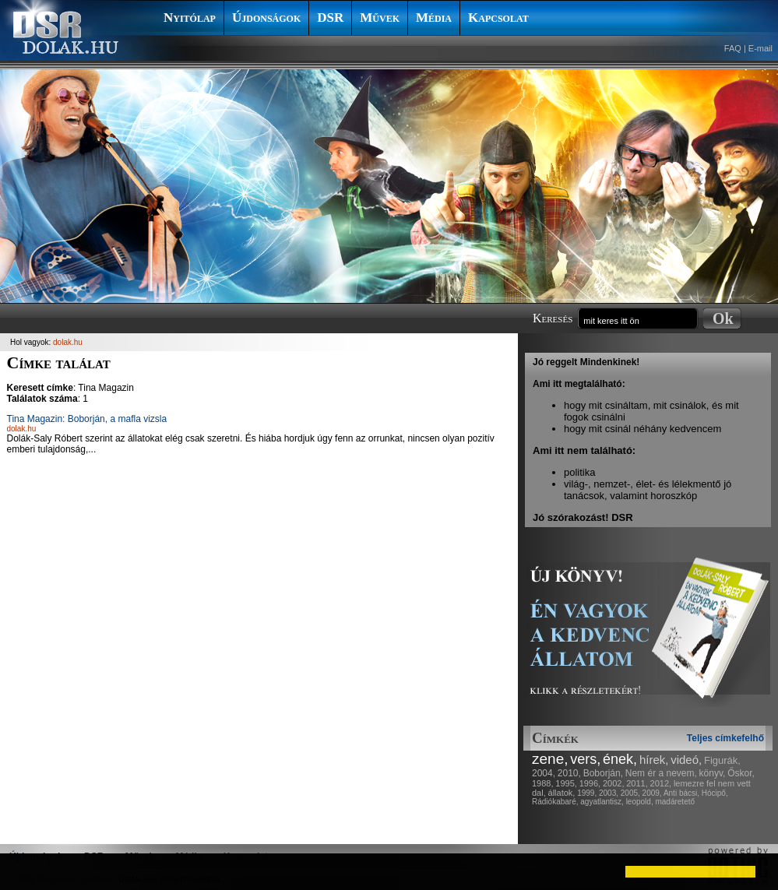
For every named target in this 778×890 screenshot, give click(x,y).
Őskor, (741, 773)
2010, (569, 773)
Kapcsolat (498, 17)
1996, (590, 783)
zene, (550, 759)
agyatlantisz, (602, 801)
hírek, (654, 759)
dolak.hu (68, 342)
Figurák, (722, 760)
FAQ (732, 48)
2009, (652, 793)
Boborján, (603, 773)
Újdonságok (266, 17)
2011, (637, 783)
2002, (614, 783)
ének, (620, 759)
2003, (608, 793)
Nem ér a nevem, (661, 773)
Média (434, 17)
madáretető (675, 801)
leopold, (639, 801)
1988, (543, 783)
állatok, (562, 792)
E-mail (760, 48)
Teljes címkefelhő (725, 738)
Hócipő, (715, 793)
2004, (543, 773)
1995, (566, 783)
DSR (330, 17)
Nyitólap (190, 17)
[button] (25, 871)
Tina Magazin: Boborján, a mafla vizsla (87, 418)
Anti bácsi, (681, 793)
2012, (661, 783)
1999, (587, 793)
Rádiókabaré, (555, 801)
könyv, (712, 773)
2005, (630, 793)
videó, (686, 759)
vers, (585, 759)
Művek (380, 17)
